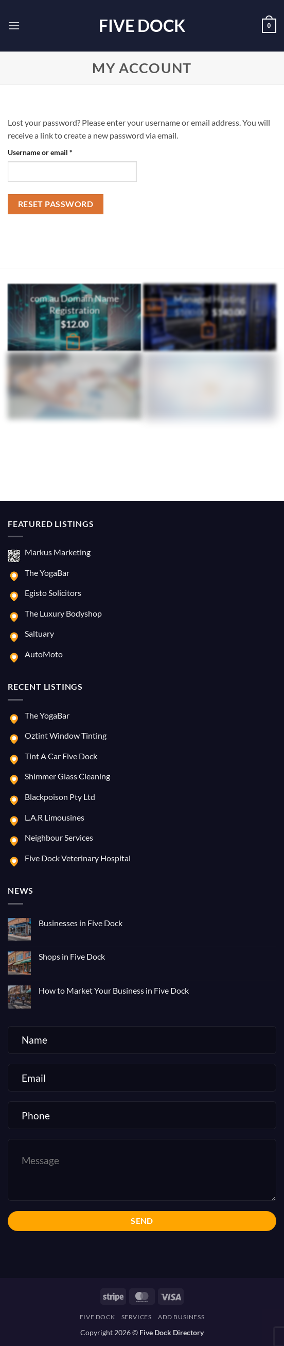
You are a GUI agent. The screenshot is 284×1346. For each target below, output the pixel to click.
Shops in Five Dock (72, 956)
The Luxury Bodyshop (63, 613)
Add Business (181, 1317)
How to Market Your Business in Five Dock (114, 990)
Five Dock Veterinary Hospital (78, 858)
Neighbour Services (59, 837)
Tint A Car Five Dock (61, 756)
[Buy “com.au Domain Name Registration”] (73, 343)
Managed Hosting (209, 298)
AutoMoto (44, 654)
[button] (14, 25)
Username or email (54, 151)
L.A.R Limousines (54, 817)
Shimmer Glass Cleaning (67, 776)
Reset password (56, 204)
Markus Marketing (58, 552)
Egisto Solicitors (53, 593)
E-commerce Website (74, 366)
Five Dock (142, 26)
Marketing (209, 366)
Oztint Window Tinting (65, 735)
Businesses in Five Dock (80, 923)
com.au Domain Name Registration (74, 304)
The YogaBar (47, 572)
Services (136, 1317)
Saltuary (39, 633)
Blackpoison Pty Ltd (60, 797)
